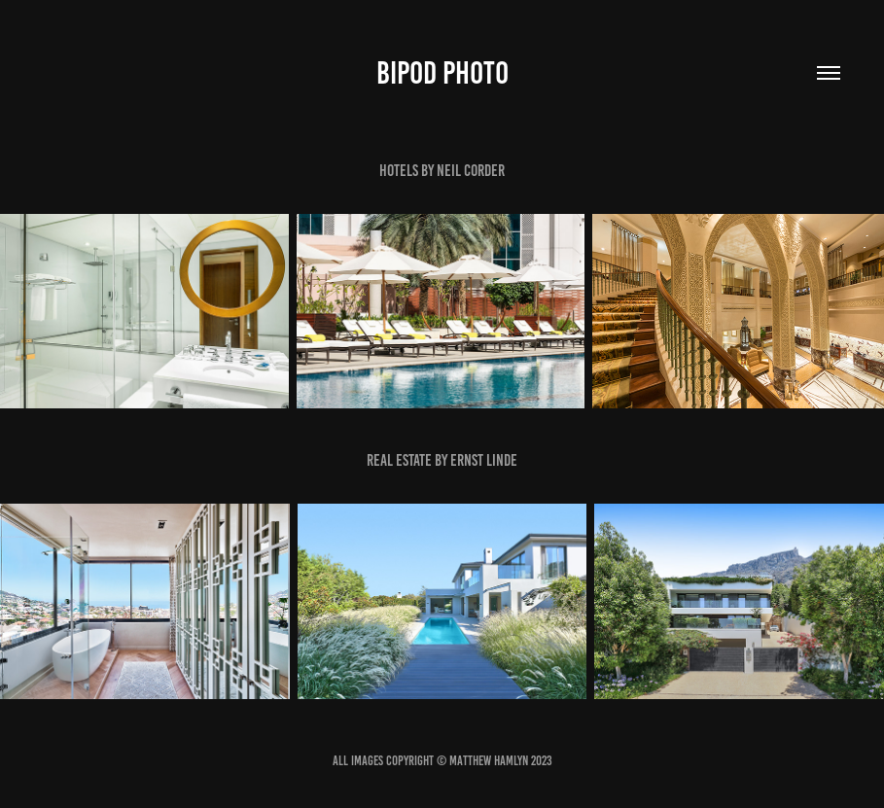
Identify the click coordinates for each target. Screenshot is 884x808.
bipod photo (442, 72)
